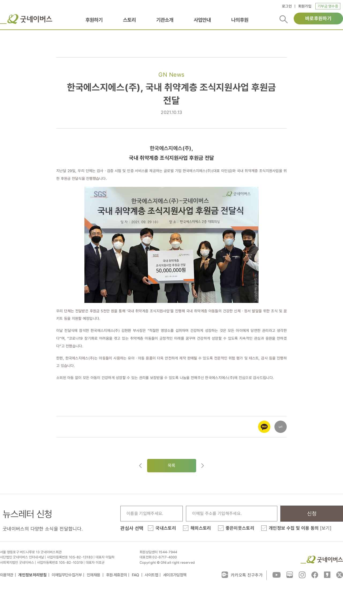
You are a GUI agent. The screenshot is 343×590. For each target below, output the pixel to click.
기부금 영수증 (328, 6)
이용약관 (6, 575)
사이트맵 (151, 575)
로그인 (287, 6)
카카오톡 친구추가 (242, 575)
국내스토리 (165, 528)
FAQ (136, 575)
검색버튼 (283, 19)
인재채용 (94, 575)
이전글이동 (140, 465)
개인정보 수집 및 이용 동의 (300, 528)
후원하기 (94, 20)
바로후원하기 (318, 18)
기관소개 (164, 20)
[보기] (325, 528)
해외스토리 (201, 528)
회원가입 (304, 6)
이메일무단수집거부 (67, 575)
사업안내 (202, 20)
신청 (311, 513)
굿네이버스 (26, 19)
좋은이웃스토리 (240, 528)
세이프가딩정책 (175, 575)
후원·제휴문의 (116, 575)
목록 (172, 465)
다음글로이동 (202, 465)
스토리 (129, 20)
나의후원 (239, 20)
